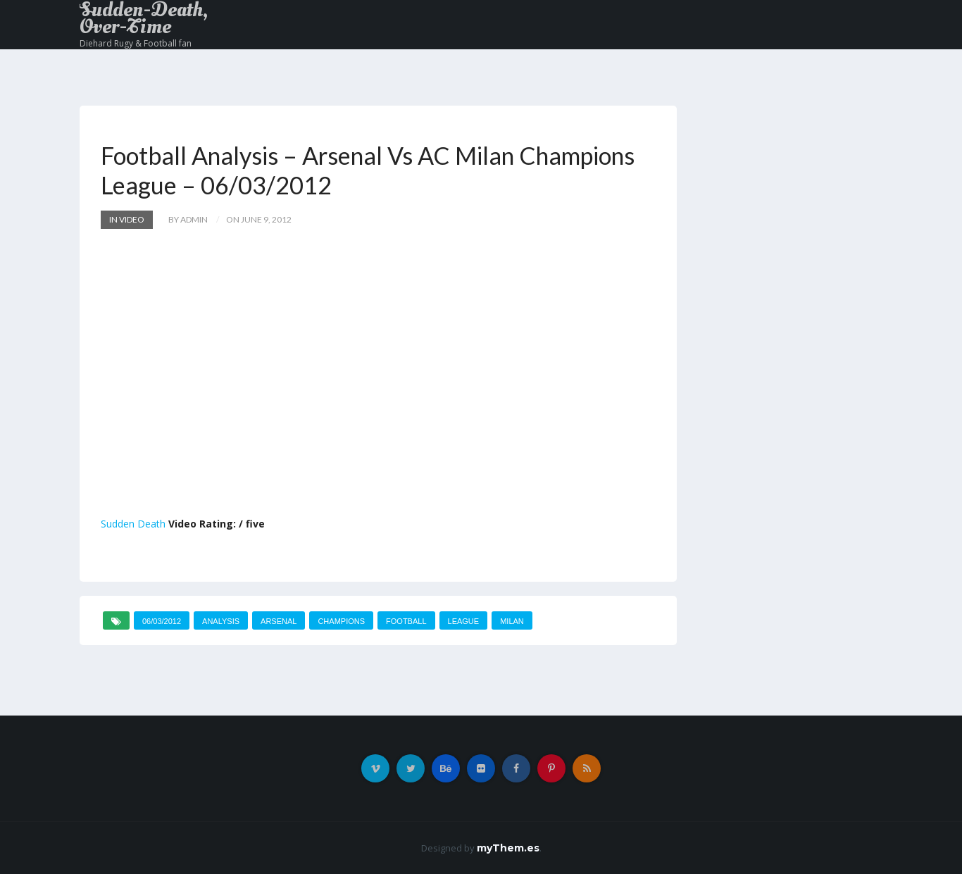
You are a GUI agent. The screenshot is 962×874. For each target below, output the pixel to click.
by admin (188, 219)
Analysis (220, 621)
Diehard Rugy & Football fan (136, 43)
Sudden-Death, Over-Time (144, 18)
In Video (126, 219)
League (464, 621)
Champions (341, 621)
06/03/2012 (161, 621)
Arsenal (278, 621)
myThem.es (508, 848)
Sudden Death (133, 523)
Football (406, 621)
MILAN (512, 621)
